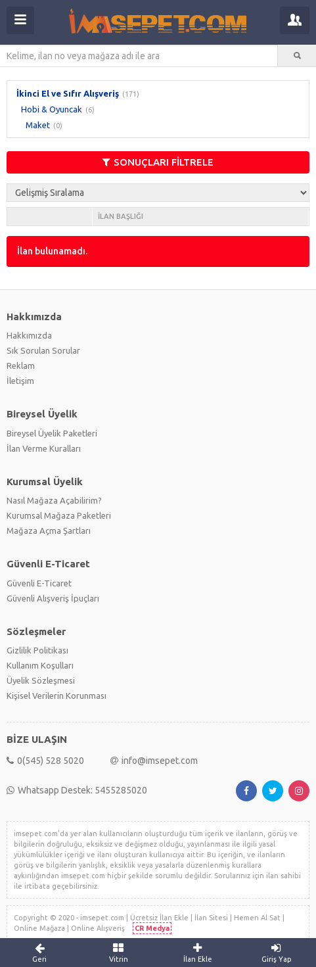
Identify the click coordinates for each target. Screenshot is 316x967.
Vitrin (118, 952)
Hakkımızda (29, 335)
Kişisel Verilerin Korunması (56, 695)
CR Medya (152, 928)
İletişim (20, 380)
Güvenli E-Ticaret (39, 583)
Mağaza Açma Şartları (49, 530)
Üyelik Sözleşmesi (41, 680)
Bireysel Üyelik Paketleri (52, 433)
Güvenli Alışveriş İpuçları (53, 598)
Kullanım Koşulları (40, 665)
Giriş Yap (276, 952)
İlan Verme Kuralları (44, 448)
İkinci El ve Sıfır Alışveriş (67, 93)
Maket (38, 125)
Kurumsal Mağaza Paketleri (59, 515)
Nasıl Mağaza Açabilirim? (54, 500)
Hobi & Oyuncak (51, 109)
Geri (39, 952)
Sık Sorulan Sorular (43, 350)
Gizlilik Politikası (37, 650)
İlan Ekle (197, 952)
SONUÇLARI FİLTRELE (158, 162)
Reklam (21, 365)
